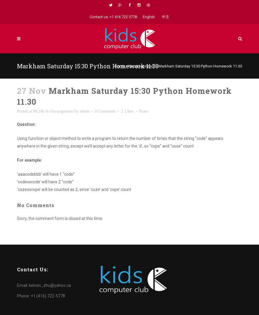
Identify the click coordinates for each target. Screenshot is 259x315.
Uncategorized (141, 66)
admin (85, 111)
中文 (165, 17)
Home (120, 66)
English (149, 17)
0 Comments (105, 111)
